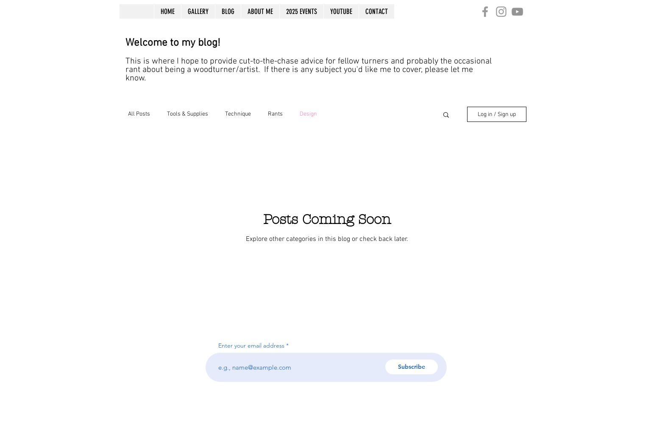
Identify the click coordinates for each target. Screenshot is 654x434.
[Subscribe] (411, 366)
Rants (275, 114)
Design (308, 114)
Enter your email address (251, 345)
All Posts (139, 114)
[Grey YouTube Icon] (517, 12)
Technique (238, 114)
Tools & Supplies (187, 114)
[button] (446, 115)
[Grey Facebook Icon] (485, 12)
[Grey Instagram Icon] (501, 12)
